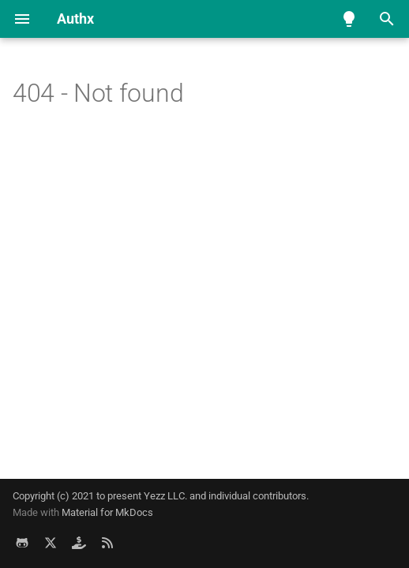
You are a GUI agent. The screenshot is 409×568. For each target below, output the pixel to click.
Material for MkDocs (107, 512)
